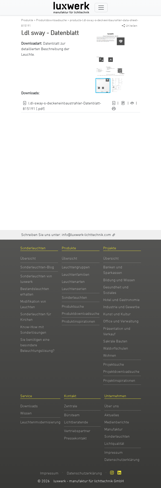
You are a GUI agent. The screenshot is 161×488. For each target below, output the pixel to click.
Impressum (113, 452)
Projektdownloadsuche (121, 371)
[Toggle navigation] (101, 7)
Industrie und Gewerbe (121, 307)
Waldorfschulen (115, 348)
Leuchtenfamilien (75, 274)
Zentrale (70, 406)
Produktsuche (73, 306)
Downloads (29, 406)
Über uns (111, 406)
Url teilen (129, 25)
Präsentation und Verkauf (116, 331)
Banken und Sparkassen (112, 270)
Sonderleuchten (74, 297)
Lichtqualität (114, 443)
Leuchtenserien (74, 289)
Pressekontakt (75, 438)
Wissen (26, 413)
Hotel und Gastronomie (121, 300)
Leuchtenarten (73, 281)
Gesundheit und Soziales (116, 290)
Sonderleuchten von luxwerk (36, 279)
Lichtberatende (76, 422)
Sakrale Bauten (115, 341)
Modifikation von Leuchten (33, 304)
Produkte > (28, 20)
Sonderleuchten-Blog (37, 267)
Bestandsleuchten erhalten (34, 291)
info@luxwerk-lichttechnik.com (86, 235)
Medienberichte (116, 422)
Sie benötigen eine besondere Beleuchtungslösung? (37, 345)
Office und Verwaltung (120, 321)
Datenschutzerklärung (121, 459)
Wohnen (109, 355)
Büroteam (72, 415)
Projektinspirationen (119, 380)
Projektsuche (113, 364)
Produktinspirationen (78, 321)
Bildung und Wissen (119, 280)
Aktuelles (111, 415)
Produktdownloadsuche (80, 313)
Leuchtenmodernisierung (40, 422)
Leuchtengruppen (76, 267)
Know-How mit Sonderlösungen (33, 329)
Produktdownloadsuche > (53, 20)
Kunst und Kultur (117, 314)
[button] (130, 34)
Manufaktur (113, 429)
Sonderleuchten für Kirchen (35, 317)
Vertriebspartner (77, 431)
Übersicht (28, 258)
